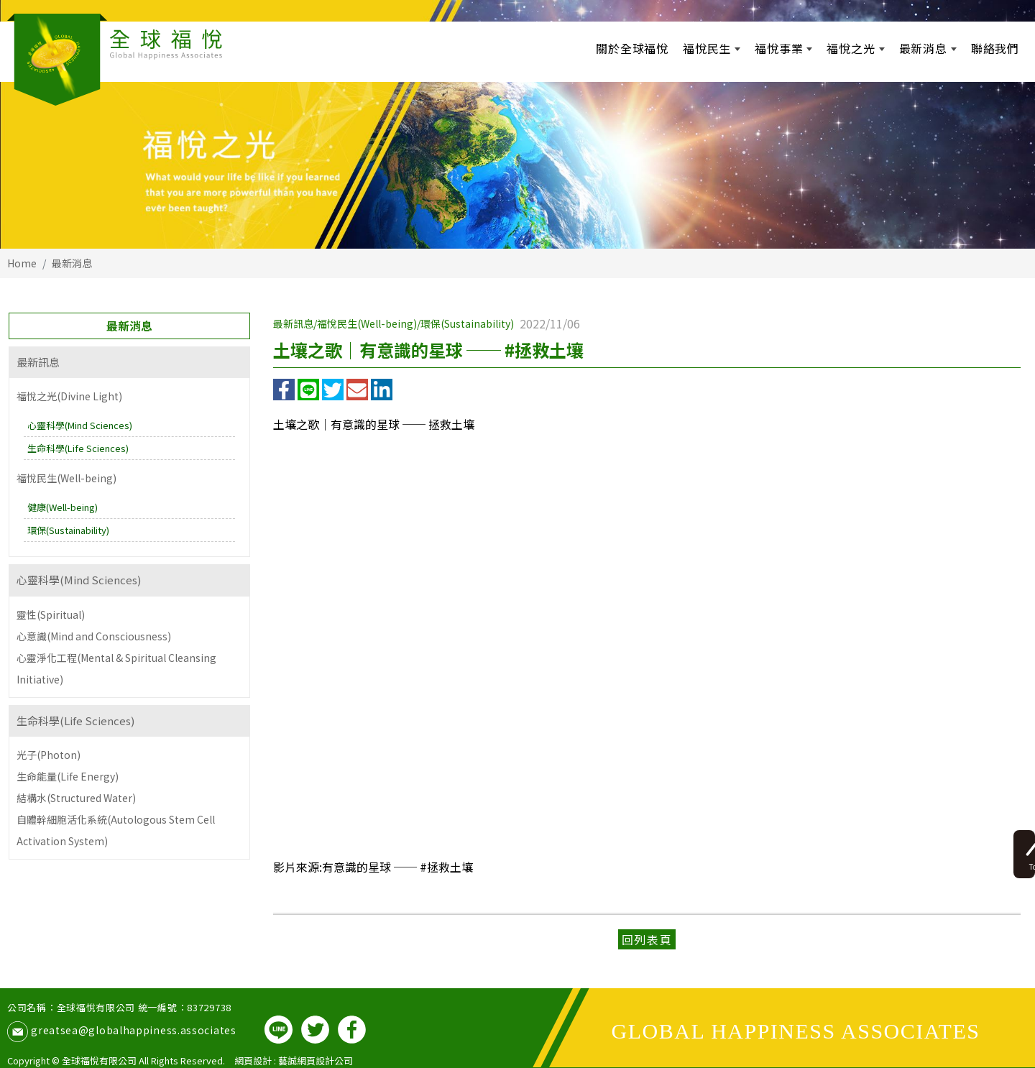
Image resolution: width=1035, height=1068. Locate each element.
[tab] (129, 362)
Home (22, 263)
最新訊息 (38, 361)
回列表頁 (647, 939)
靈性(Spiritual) (51, 614)
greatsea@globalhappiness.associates (133, 1030)
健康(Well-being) (62, 507)
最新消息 (72, 263)
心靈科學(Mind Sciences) (79, 425)
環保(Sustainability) (68, 530)
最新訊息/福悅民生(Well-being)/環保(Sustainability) (393, 323)
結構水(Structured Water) (76, 798)
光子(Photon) (48, 754)
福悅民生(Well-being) (66, 478)
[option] (517, 124)
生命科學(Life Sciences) (78, 448)
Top (1011, 826)
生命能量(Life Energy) (68, 776)
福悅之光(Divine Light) (69, 396)
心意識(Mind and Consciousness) (94, 636)
